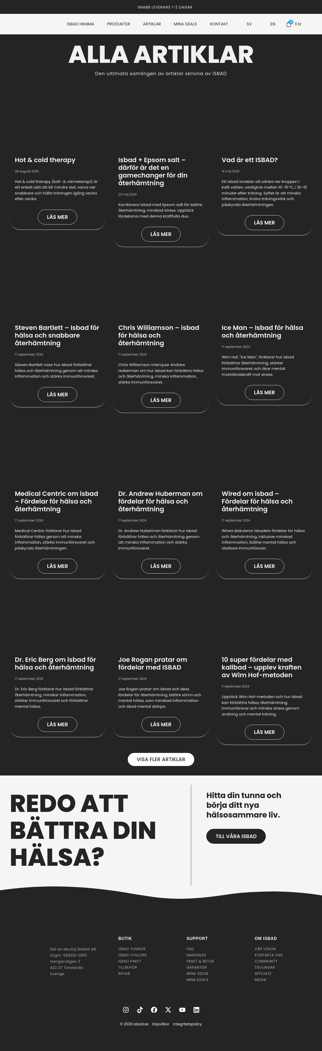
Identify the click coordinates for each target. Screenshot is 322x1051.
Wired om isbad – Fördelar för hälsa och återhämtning (257, 501)
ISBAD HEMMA (80, 24)
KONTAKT (219, 24)
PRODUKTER (118, 24)
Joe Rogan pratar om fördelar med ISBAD (152, 663)
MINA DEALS (185, 24)
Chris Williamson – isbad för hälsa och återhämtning (158, 335)
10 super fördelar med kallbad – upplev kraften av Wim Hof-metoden (261, 667)
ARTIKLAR (152, 24)
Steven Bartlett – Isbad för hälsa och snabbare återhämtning (57, 335)
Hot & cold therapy (45, 159)
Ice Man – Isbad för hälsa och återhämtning (262, 331)
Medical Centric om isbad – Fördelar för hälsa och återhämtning (56, 501)
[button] (161, 759)
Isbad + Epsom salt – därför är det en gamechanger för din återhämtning (153, 171)
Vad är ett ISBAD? (250, 159)
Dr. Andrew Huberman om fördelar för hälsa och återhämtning (160, 501)
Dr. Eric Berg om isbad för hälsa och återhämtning (55, 663)
